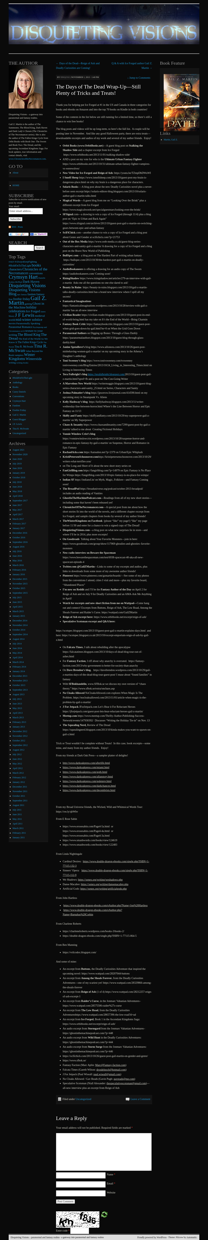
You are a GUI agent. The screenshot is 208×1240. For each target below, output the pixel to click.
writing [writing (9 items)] (12, 362)
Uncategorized (83, 1099)
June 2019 (17, 468)
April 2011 (18, 823)
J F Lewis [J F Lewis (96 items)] (24, 315)
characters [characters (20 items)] (15, 269)
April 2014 (18, 657)
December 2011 (20, 786)
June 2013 (17, 703)
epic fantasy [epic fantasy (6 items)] (22, 294)
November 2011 (20, 791)
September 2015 (20, 593)
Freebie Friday (19, 410)
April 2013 (18, 713)
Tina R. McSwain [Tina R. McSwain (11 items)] (24, 346)
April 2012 (18, 768)
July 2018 (17, 482)
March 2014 (18, 662)
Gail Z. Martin (19, 414)
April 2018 (18, 496)
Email (111, 1183)
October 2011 (19, 796)
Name (111, 1174)
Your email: (14, 206)
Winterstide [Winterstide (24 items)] (34, 359)
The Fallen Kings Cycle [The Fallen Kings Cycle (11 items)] (30, 342)
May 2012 (17, 763)
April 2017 (18, 514)
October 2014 (19, 629)
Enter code (63, 1230)
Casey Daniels (19, 391)
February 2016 (19, 569)
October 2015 (19, 588)
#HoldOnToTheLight (22, 378)
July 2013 (17, 699)
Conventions (18, 396)
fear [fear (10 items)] (11, 299)
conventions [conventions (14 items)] (36, 273)
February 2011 (19, 833)
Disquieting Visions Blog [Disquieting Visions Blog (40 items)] (24, 292)
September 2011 (20, 800)
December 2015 (20, 579)
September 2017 (20, 500)
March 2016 (18, 565)
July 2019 (17, 463)
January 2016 (19, 574)
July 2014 (17, 643)
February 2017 (19, 523)
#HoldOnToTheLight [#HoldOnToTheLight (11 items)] (20, 265)
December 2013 (20, 676)
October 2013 (19, 685)
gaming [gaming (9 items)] (28, 303)
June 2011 (17, 814)
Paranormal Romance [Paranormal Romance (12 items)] (20, 326)
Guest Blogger (19, 419)
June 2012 (17, 759)
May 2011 (17, 819)
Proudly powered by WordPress (152, 1237)
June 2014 (17, 648)
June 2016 (17, 556)
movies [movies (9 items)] (12, 323)
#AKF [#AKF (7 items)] (11, 262)
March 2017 (18, 519)
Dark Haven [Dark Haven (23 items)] (31, 281)
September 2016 (20, 542)
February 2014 (19, 666)
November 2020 (20, 454)
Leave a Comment (140, 1099)
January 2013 (19, 726)
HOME (16, 185)
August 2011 (18, 805)
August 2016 (18, 546)
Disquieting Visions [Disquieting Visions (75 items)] (27, 285)
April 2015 (18, 606)
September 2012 (20, 745)
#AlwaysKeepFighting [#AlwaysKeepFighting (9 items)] (26, 261)
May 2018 (17, 491)
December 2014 (20, 620)
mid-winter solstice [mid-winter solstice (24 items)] (29, 320)
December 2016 (20, 533)
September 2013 (20, 689)
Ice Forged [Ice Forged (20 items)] (33, 311)
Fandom (16, 405)
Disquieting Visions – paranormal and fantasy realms (35, 1237)
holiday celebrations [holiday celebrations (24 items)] (23, 309)
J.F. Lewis (17, 424)
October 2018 (19, 477)
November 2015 (20, 583)
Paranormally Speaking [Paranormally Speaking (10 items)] (28, 323)
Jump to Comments (138, 77)
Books (15, 387)
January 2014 (19, 671)
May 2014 (17, 653)
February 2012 (19, 777)
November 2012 (20, 736)
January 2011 (19, 837)
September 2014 (20, 634)
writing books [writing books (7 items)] (22, 363)
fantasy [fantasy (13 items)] (40, 294)
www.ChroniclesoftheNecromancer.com (27, 159)
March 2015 (18, 611)
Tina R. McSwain (21, 428)
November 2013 (20, 680)
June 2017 (17, 505)
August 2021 (18, 449)
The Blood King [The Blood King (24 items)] (29, 335)
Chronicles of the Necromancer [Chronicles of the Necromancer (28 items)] (28, 271)
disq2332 (65, 77)
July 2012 (17, 754)
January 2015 (19, 616)
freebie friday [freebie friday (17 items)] (21, 299)
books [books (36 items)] (36, 265)
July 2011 (17, 809)
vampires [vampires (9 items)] (18, 355)
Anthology (17, 382)
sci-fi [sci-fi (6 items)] (23, 331)
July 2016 (17, 551)
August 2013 (18, 694)
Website (111, 1192)
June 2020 (17, 459)
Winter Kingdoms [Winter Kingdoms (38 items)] (22, 356)
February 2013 (19, 722)
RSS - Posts (17, 227)
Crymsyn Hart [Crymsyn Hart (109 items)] (23, 277)
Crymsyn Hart (19, 401)
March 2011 (18, 828)
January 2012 (19, 782)
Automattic (191, 1237)
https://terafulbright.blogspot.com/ (106, 374)
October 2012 (19, 740)
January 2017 (19, 528)
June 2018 (17, 486)
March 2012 (18, 773)
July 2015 (17, 597)
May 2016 (17, 560)
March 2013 (18, 717)
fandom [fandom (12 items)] (32, 294)
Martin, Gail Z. (171, 139)
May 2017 (17, 509)
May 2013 (17, 708)
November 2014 (20, 625)
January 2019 (19, 473)
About (15, 172)
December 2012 (20, 731)
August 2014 (18, 639)
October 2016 (19, 537)
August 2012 (18, 749)
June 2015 (17, 602)
